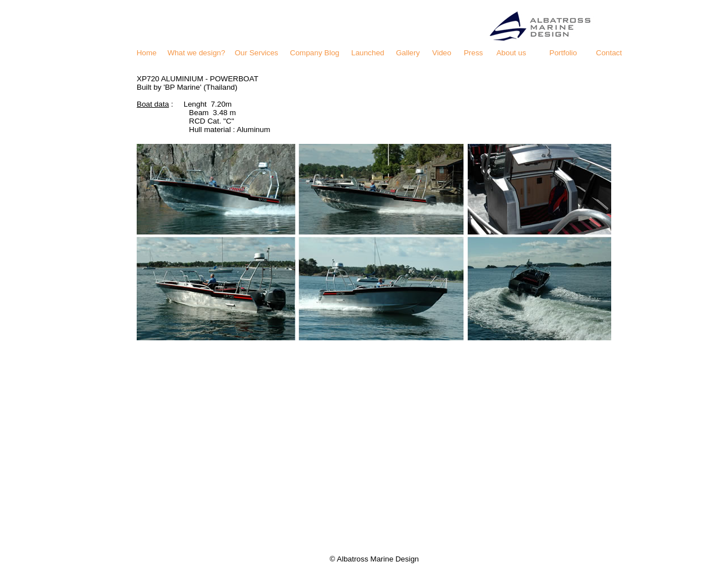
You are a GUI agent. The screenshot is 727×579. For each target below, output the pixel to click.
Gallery (408, 53)
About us (511, 53)
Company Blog (314, 53)
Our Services (256, 53)
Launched (368, 53)
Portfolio (563, 53)
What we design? (196, 53)
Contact (609, 53)
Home (147, 53)
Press (473, 53)
